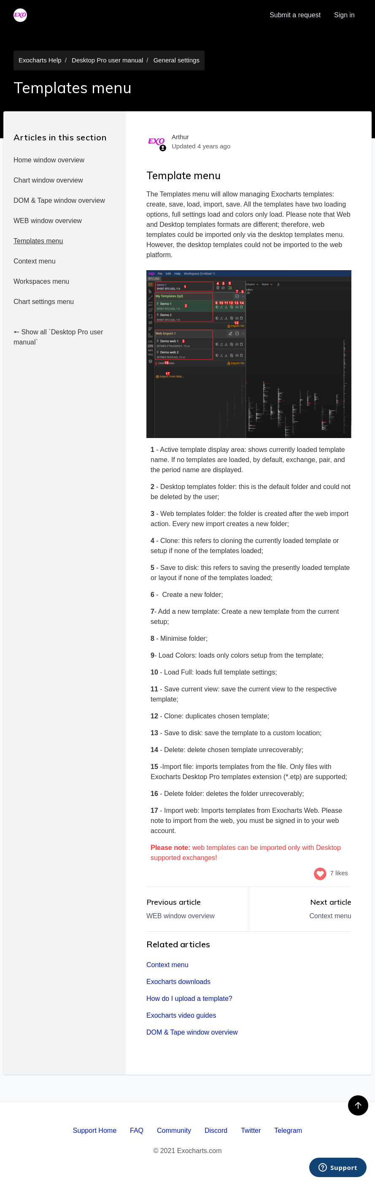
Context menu (34, 261)
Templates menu (38, 241)
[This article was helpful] (320, 873)
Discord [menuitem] (216, 1130)
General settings (177, 60)
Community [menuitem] (174, 1130)
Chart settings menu (43, 301)
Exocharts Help (40, 60)
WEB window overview (47, 220)
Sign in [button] (344, 15)
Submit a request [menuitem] (295, 15)
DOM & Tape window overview (59, 200)
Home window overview (48, 160)
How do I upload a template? (189, 998)
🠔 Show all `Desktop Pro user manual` (58, 337)
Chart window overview (48, 180)
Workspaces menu (41, 281)
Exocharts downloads (178, 981)
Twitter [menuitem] (251, 1130)
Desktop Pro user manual (107, 60)
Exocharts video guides (181, 1015)
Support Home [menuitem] (94, 1130)
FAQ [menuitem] (136, 1130)
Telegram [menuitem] (288, 1130)
